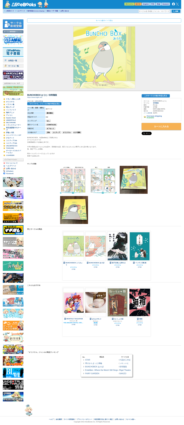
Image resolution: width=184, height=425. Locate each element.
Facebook (9, 173)
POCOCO (140, 321)
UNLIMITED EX (11, 146)
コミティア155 (11, 143)
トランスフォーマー (13, 125)
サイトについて (12, 163)
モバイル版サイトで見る (104, 20)
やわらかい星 (73, 321)
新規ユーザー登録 (52, 11)
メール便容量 (148, 113)
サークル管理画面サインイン (13, 32)
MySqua (95, 321)
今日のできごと (117, 321)
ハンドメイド (11, 110)
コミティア (56, 132)
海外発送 (35, 11)
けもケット (10, 138)
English (146, 4)
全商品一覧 (11, 61)
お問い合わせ (64, 11)
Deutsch (166, 4)
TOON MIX (10, 148)
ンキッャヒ (124, 363)
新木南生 (50, 113)
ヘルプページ (20, 11)
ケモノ (8, 99)
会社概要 (59, 419)
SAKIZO (122, 373)
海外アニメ (10, 112)
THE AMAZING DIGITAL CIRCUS (73, 322)
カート (138, 4)
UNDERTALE (11, 120)
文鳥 (48, 132)
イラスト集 (10, 104)
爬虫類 (96, 323)
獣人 (14, 99)
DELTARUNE (11, 122)
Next (147, 312)
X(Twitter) (9, 171)
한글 (158, 4)
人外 (18, 99)
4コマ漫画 (76, 132)
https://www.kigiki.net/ (34, 97)
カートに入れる (161, 126)
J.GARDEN (10, 155)
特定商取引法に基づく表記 (103, 419)
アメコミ (9, 115)
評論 (7, 132)
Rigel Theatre (125, 370)
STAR (87, 360)
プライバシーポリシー (84, 419)
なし (48, 121)
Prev (66, 312)
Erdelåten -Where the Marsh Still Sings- (101, 370)
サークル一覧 (12, 66)
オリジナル (10, 102)
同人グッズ (10, 107)
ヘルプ (51, 419)
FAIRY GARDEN (92, 373)
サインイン (129, 4)
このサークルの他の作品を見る (155, 96)
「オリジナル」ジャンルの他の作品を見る (44, 104)
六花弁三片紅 (125, 360)
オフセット (50, 128)
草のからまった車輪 (93, 363)
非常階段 (156, 103)
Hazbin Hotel (11, 118)
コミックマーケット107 (13, 135)
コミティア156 (11, 140)
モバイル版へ (130, 419)
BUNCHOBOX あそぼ (94, 367)
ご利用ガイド (10, 11)
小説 (12, 132)
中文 (152, 4)
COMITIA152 (51, 125)
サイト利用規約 (69, 419)
